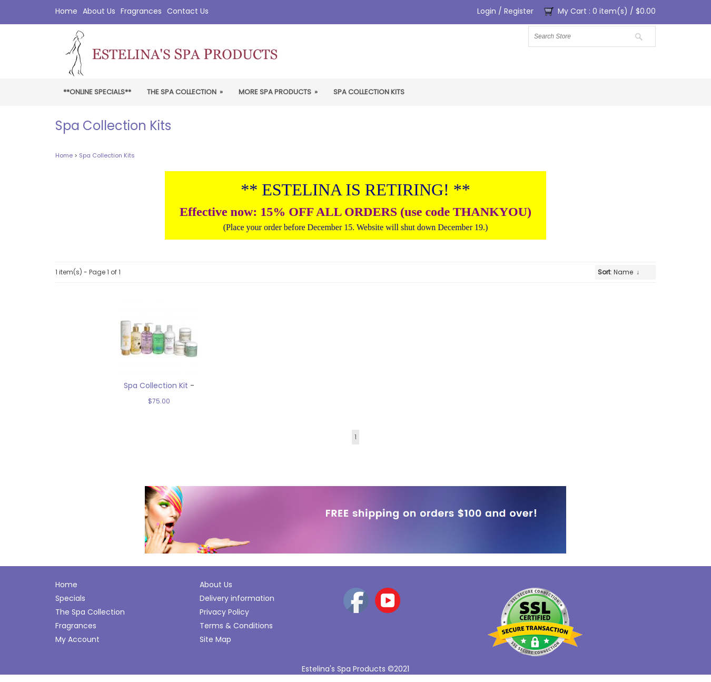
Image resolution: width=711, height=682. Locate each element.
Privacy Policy (224, 612)
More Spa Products (278, 92)
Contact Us (188, 11)
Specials (70, 598)
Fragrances (141, 11)
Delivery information (237, 598)
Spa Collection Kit (156, 385)
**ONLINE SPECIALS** (97, 92)
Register (519, 11)
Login (486, 11)
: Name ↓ (618, 272)
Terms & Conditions (236, 625)
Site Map (215, 639)
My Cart (572, 11)
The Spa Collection (185, 92)
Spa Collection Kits (368, 92)
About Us (99, 11)
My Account (77, 639)
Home (66, 11)
